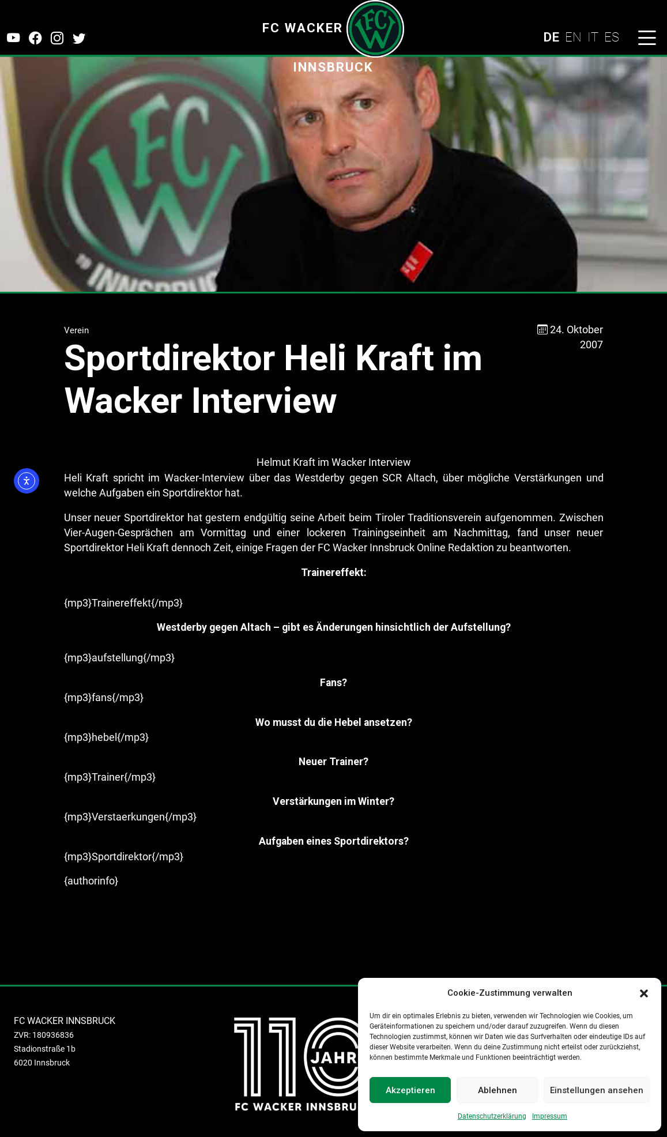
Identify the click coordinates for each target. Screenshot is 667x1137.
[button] (644, 993)
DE (551, 36)
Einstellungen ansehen (596, 1090)
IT (592, 36)
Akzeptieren (410, 1090)
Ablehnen (497, 1090)
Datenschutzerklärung (492, 1116)
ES (611, 36)
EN (573, 36)
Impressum (549, 1116)
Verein (76, 330)
